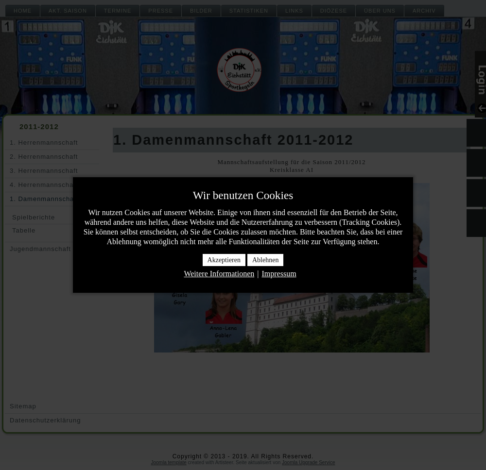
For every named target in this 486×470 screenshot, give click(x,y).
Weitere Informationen (219, 273)
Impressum (278, 273)
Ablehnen (265, 260)
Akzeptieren (224, 260)
